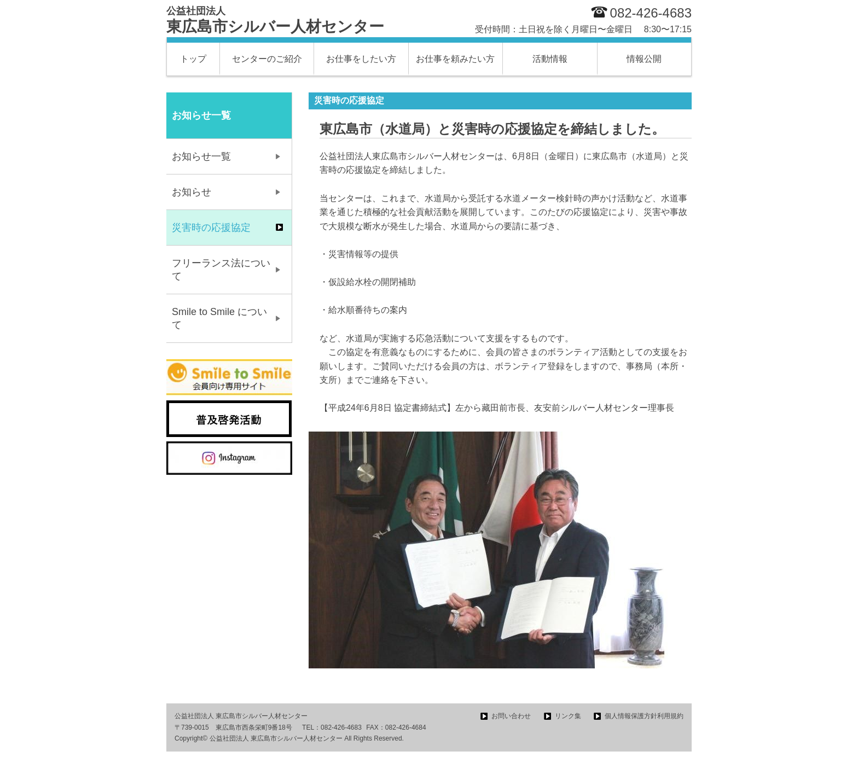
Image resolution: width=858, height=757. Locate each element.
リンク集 (568, 716)
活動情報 (549, 58)
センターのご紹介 (267, 58)
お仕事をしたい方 (361, 58)
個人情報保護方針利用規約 (644, 716)
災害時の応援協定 (211, 227)
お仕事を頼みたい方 (455, 58)
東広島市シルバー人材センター (275, 20)
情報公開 (644, 58)
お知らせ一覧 (201, 156)
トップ (193, 58)
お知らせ (191, 192)
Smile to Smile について (219, 318)
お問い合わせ (511, 716)
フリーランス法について (221, 270)
